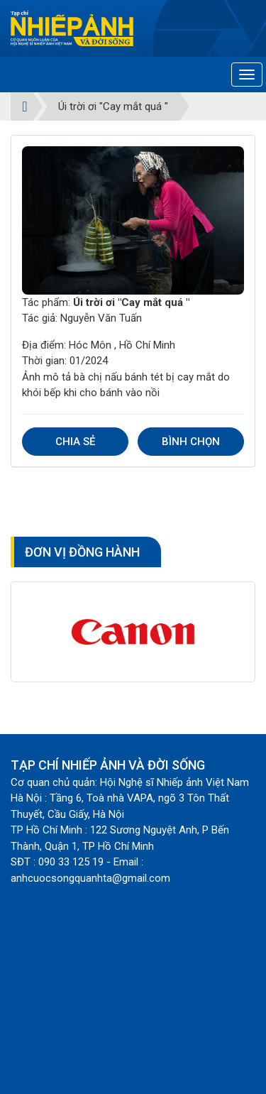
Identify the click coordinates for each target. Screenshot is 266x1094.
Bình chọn (191, 441)
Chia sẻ (75, 441)
